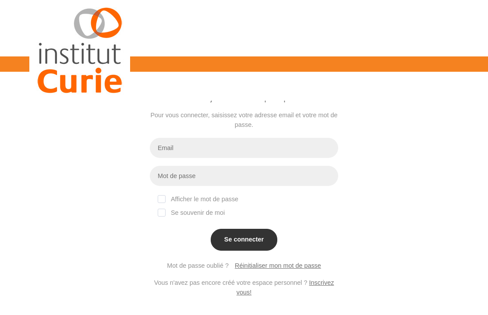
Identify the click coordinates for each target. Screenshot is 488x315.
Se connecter (244, 239)
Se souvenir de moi (191, 212)
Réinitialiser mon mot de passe (278, 265)
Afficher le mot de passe (198, 199)
